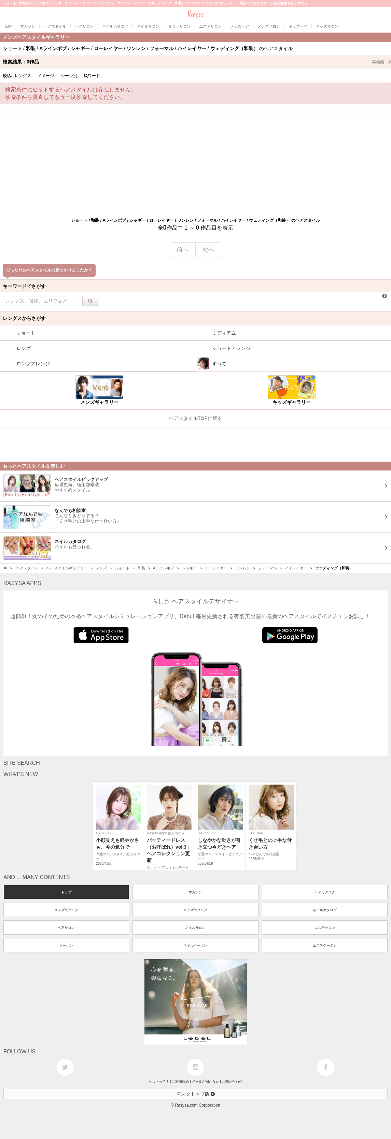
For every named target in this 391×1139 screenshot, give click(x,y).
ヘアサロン (66, 928)
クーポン (66, 945)
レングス (24, 75)
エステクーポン (325, 945)
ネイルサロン (195, 928)
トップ (66, 892)
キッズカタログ (195, 910)
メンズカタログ (66, 910)
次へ (208, 249)
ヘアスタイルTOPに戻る (195, 418)
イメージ (47, 75)
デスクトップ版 (195, 1094)
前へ (183, 249)
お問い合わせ (232, 1081)
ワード (93, 75)
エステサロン (325, 928)
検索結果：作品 (197, 61)
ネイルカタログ (325, 910)
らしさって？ (159, 1081)
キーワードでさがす (24, 286)
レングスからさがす (24, 318)
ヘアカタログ (325, 892)
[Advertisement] (195, 166)
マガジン (195, 892)
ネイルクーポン (195, 945)
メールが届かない (205, 1081)
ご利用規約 (180, 1081)
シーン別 (70, 75)
